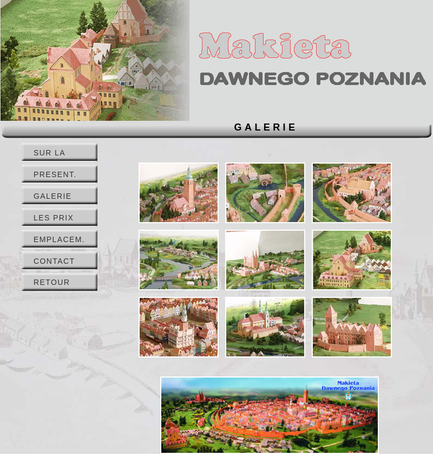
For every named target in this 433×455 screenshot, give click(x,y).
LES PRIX (54, 217)
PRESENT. (55, 174)
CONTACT (54, 261)
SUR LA (49, 152)
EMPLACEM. (59, 239)
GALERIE (53, 196)
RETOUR (52, 282)
